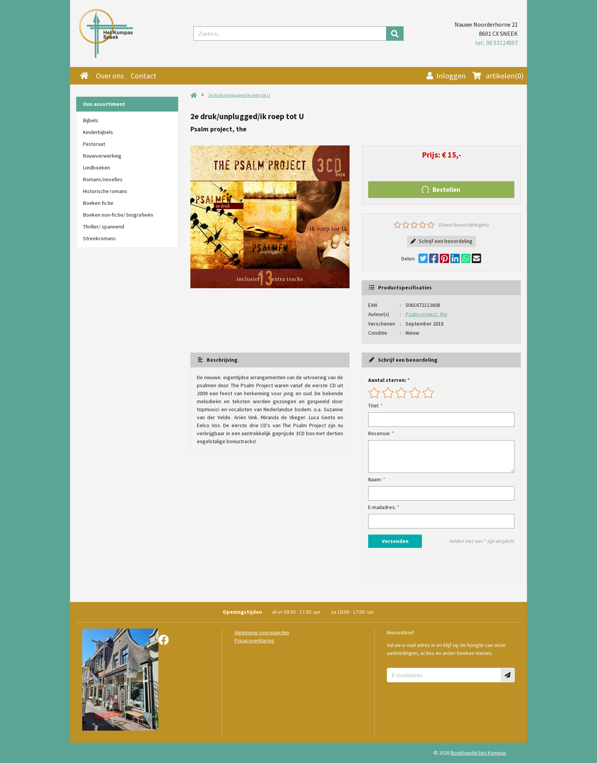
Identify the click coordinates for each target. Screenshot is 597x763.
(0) (498, 75)
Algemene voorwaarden (262, 632)
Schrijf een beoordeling (441, 241)
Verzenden (395, 541)
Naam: (375, 479)
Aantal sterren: (387, 380)
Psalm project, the (426, 314)
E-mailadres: (382, 507)
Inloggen (446, 75)
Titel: (373, 405)
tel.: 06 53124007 (496, 42)
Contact (143, 75)
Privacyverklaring (254, 640)
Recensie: (379, 433)
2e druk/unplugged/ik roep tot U (239, 95)
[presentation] (417, 565)
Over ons (110, 75)
